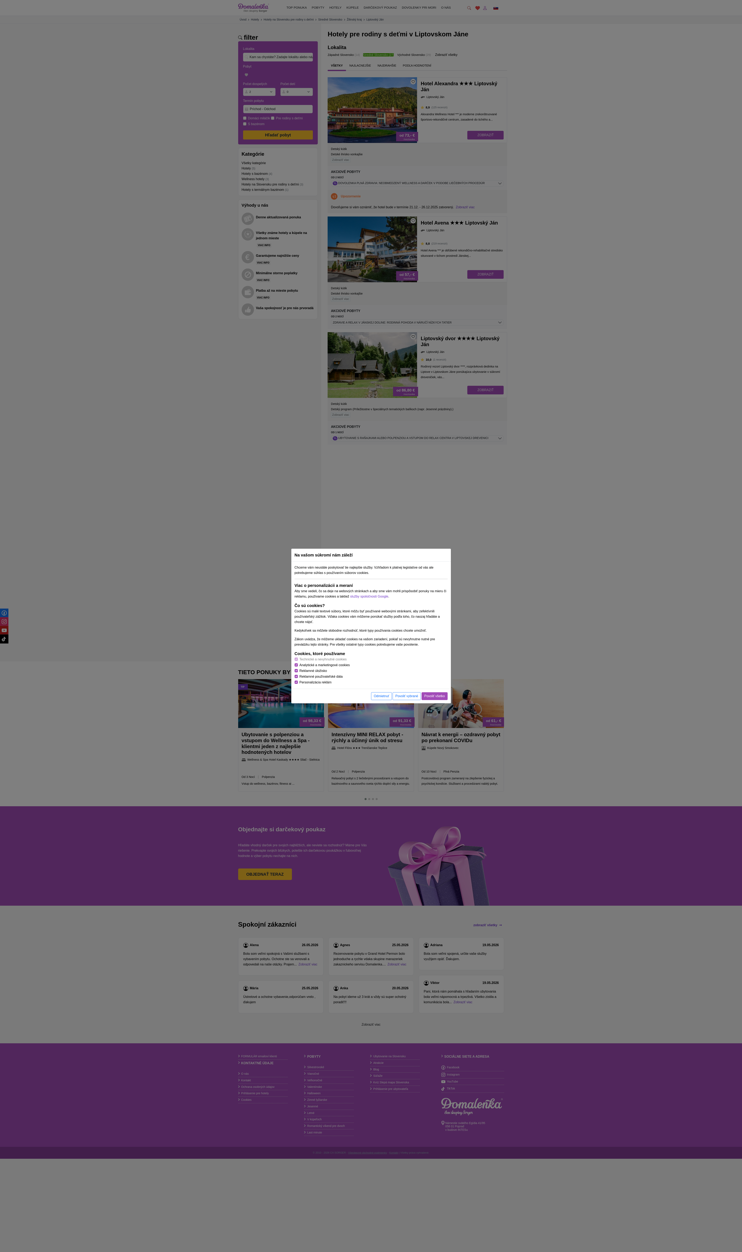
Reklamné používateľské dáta (321, 676)
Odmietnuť (381, 696)
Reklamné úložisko (313, 671)
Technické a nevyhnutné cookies (323, 659)
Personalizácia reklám (316, 682)
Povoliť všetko (434, 696)
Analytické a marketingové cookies (325, 665)
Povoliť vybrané (406, 696)
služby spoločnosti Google (369, 596)
